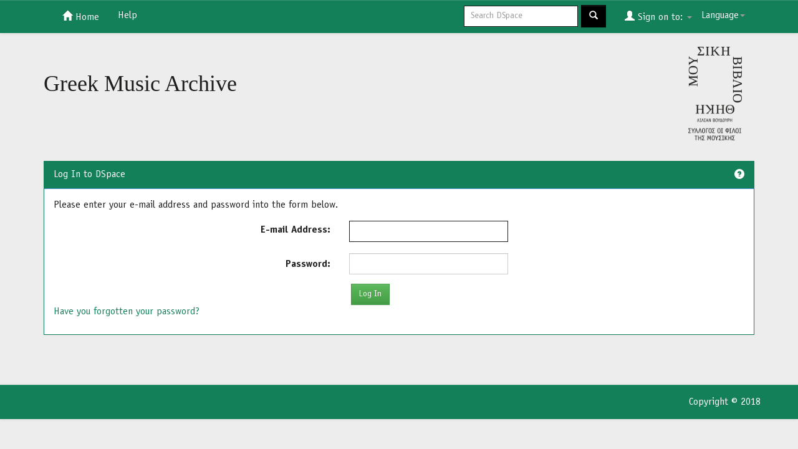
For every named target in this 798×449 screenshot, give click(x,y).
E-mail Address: (295, 230)
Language (723, 16)
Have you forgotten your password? (127, 312)
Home (80, 16)
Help (127, 16)
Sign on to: (658, 16)
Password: (308, 264)
